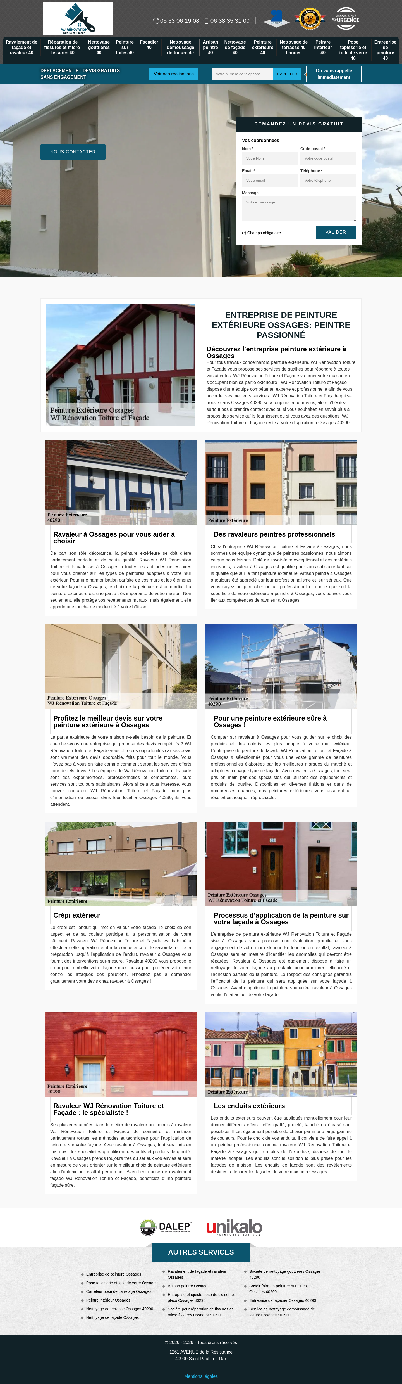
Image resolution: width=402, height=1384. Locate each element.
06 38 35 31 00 (227, 20)
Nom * (247, 148)
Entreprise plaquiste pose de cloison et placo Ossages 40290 (201, 1297)
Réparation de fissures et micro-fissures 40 (62, 47)
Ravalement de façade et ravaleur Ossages (197, 1274)
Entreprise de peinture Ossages (113, 1274)
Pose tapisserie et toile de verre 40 (353, 50)
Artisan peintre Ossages (188, 1286)
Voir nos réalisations (174, 74)
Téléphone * (311, 171)
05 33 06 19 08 (176, 20)
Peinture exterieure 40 (263, 47)
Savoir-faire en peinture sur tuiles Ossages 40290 (278, 1289)
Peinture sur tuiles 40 (125, 47)
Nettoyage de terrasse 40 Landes (294, 47)
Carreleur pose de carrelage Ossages (118, 1291)
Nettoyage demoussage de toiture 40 (180, 47)
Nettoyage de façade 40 (235, 47)
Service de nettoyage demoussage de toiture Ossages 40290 (282, 1312)
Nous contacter (73, 152)
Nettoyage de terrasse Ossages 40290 (119, 1309)
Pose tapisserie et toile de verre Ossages (121, 1283)
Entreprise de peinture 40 (385, 50)
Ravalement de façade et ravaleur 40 (21, 47)
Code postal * (312, 148)
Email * (248, 171)
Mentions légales (201, 1376)
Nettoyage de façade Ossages (112, 1317)
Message (250, 193)
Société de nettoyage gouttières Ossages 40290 (285, 1274)
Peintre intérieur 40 (323, 47)
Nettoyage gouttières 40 (99, 47)
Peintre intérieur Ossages (108, 1300)
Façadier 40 (149, 45)
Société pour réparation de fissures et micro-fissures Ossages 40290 (200, 1312)
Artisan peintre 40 (210, 47)
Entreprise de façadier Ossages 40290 (282, 1300)
